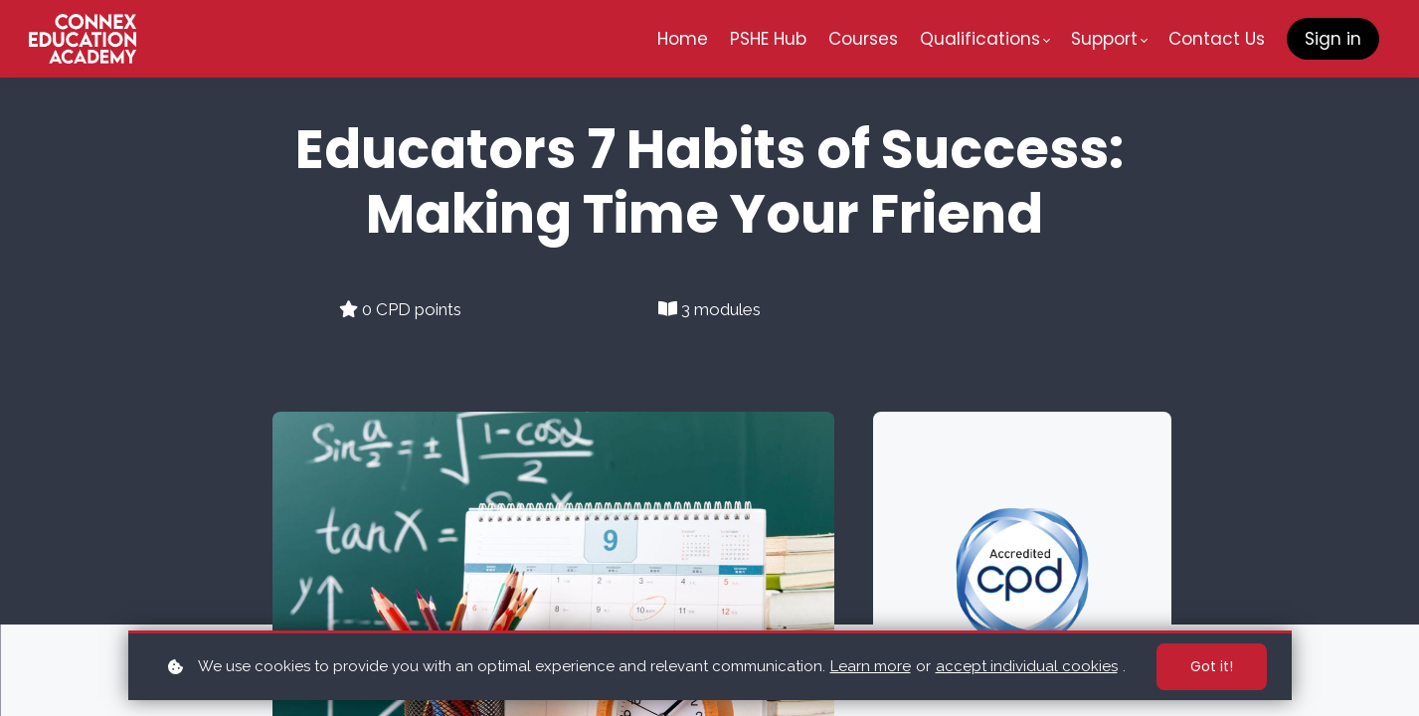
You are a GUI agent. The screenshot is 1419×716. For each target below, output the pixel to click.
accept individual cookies (1027, 666)
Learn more (870, 666)
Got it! (1211, 666)
